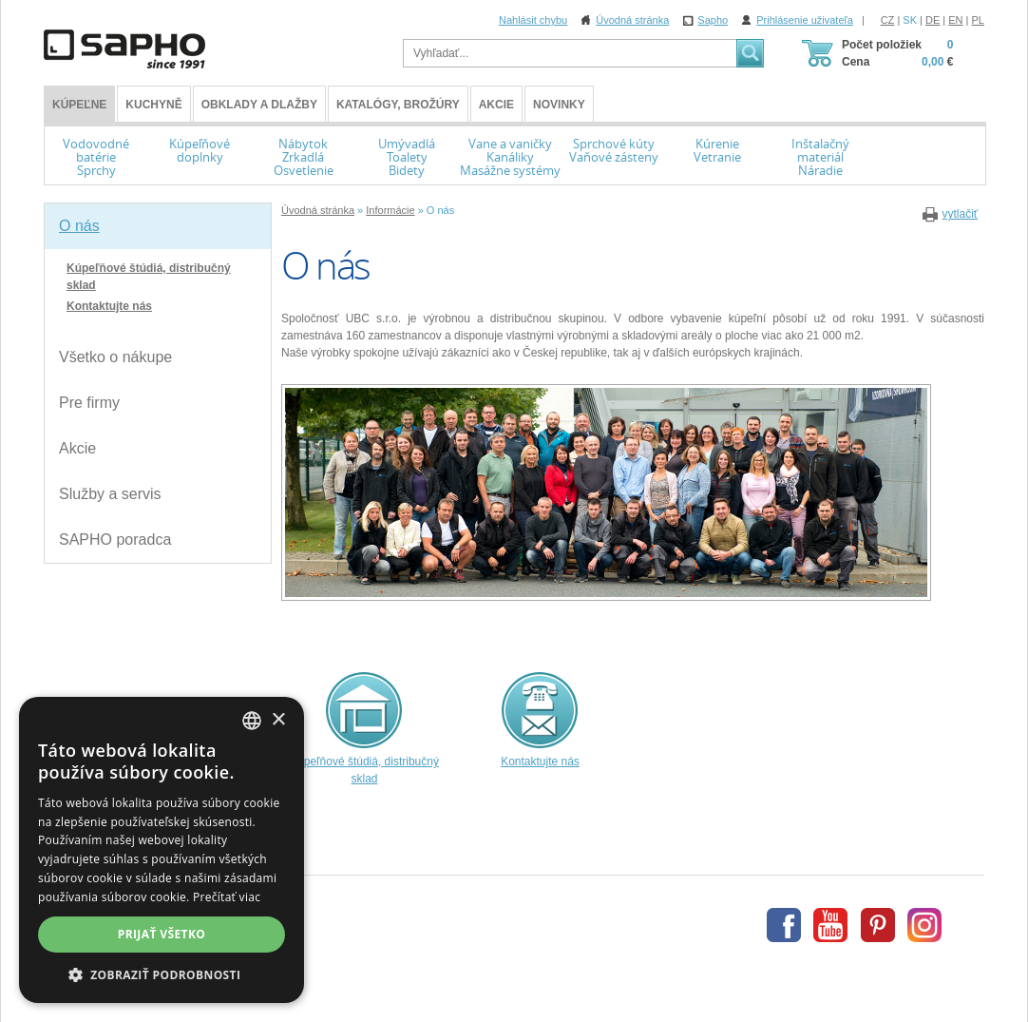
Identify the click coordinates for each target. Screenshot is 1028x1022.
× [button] (278, 720)
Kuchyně (153, 104)
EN (955, 20)
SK (910, 20)
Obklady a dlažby (259, 104)
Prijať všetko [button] (162, 934)
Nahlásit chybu (533, 20)
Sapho (712, 20)
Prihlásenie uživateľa (804, 20)
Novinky (559, 104)
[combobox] (251, 720)
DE (932, 20)
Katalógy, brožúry (398, 104)
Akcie (496, 104)
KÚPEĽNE (79, 104)
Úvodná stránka (632, 20)
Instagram (924, 925)
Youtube (830, 925)
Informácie (390, 210)
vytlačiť (960, 214)
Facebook (784, 925)
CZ (888, 20)
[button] (161, 974)
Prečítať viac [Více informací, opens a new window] (226, 897)
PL (978, 20)
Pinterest (878, 925)
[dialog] (161, 850)
